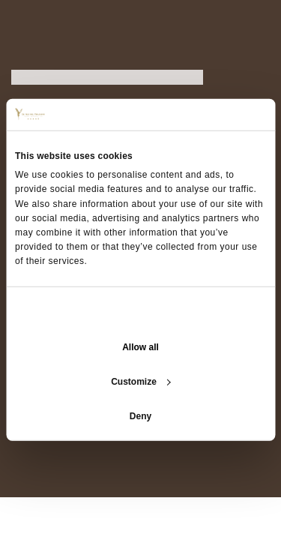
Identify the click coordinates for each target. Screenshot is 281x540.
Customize (141, 381)
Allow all (140, 347)
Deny (140, 416)
